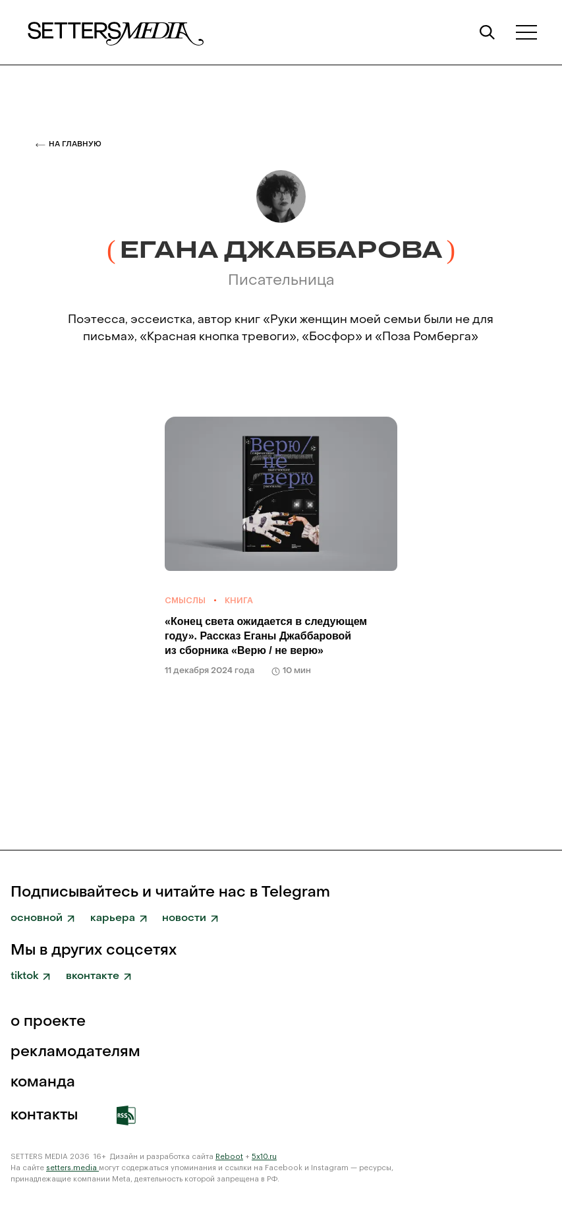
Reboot (229, 1156)
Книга (239, 600)
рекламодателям (75, 1052)
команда (43, 1082)
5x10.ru (264, 1156)
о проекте (48, 1021)
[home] (114, 32)
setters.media (72, 1168)
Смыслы (185, 600)
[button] (526, 32)
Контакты (44, 1115)
